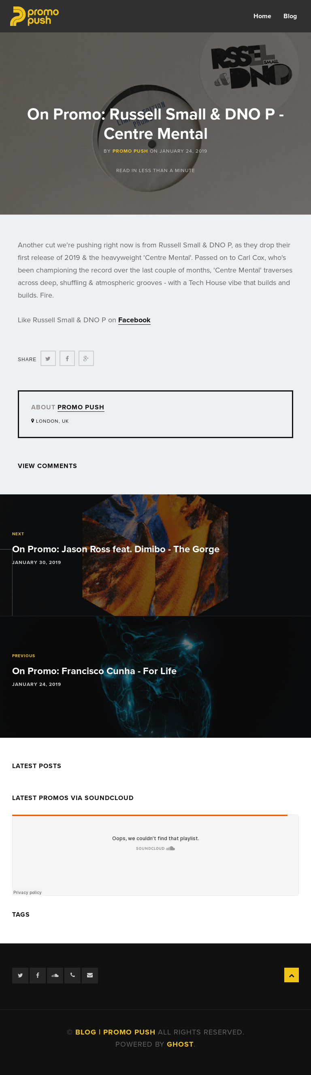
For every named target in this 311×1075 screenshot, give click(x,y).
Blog (290, 16)
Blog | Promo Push (116, 1032)
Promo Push (130, 151)
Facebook (134, 319)
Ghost (180, 1044)
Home (262, 16)
